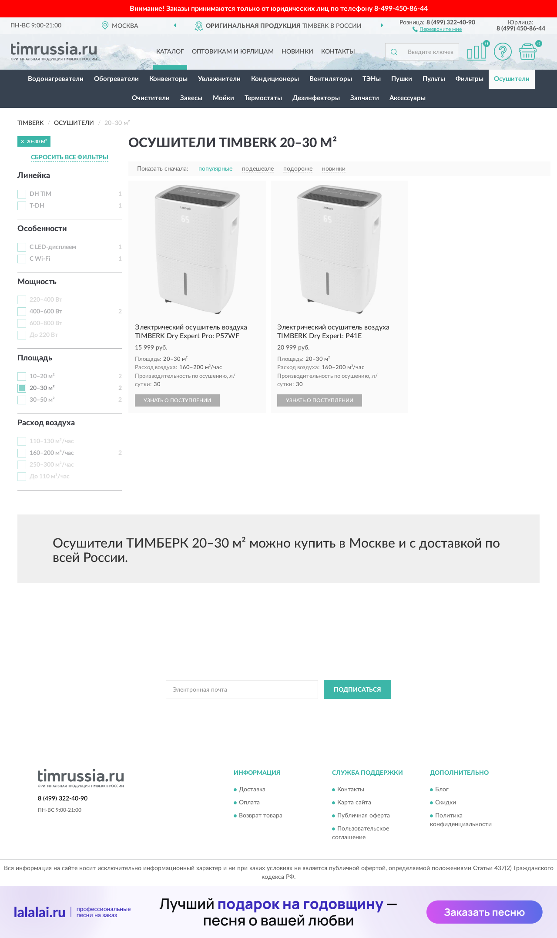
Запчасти (364, 98)
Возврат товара (260, 816)
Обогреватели (116, 79)
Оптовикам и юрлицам (233, 52)
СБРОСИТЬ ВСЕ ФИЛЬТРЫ (69, 158)
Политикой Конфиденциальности (273, 709)
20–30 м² (42, 388)
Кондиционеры (275, 79)
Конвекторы (168, 79)
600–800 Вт (46, 323)
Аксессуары (407, 98)
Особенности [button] (42, 229)
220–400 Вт (46, 300)
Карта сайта (354, 803)
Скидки (445, 803)
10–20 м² (42, 376)
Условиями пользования (349, 709)
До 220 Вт (44, 335)
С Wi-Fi (40, 259)
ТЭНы (371, 79)
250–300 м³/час (52, 465)
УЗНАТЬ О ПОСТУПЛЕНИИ (177, 400)
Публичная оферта (363, 816)
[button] (437, 28)
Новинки (297, 52)
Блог (442, 790)
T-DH (37, 206)
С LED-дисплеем (53, 247)
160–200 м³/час (52, 453)
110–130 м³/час (52, 441)
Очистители (151, 98)
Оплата (249, 803)
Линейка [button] (33, 176)
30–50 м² (42, 400)
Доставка (252, 790)
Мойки (223, 98)
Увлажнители (219, 79)
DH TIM (40, 194)
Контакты (338, 52)
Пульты (434, 79)
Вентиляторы (330, 79)
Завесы (191, 98)
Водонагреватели (56, 79)
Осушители (512, 79)
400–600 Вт (46, 312)
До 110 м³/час (50, 477)
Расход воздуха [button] (46, 423)
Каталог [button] (170, 52)
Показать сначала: (162, 169)
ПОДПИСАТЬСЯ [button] (357, 690)
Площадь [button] (34, 358)
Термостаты (263, 98)
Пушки (401, 79)
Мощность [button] (37, 282)
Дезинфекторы (316, 98)
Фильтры (469, 79)
